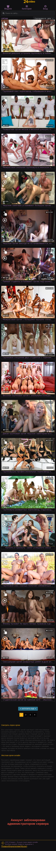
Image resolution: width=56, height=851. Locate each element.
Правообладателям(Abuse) (14, 846)
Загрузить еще (28, 709)
